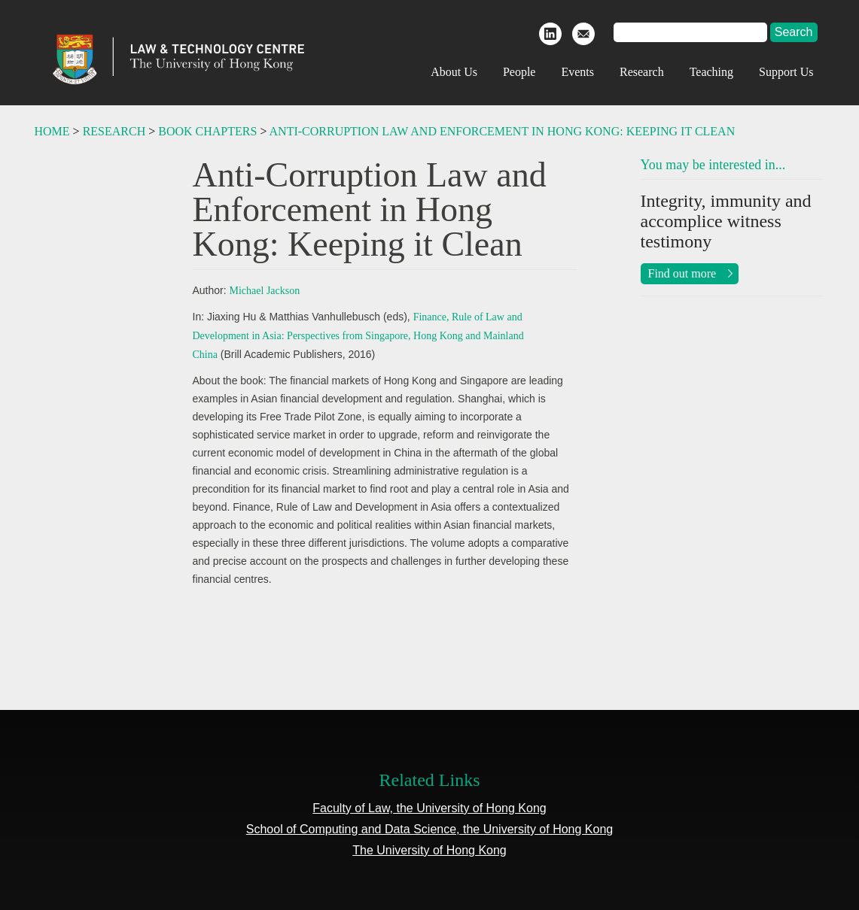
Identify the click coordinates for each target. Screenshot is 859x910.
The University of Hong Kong (429, 850)
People (519, 71)
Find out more (682, 273)
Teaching (711, 71)
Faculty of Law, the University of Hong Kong (429, 808)
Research (642, 71)
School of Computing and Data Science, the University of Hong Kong (429, 829)
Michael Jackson (265, 290)
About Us (454, 71)
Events (577, 71)
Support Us (786, 71)
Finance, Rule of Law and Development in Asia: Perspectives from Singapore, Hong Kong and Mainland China (358, 335)
